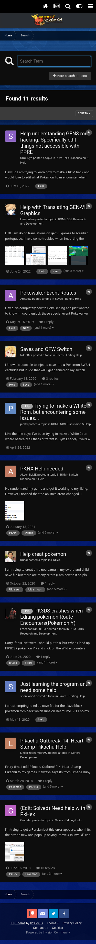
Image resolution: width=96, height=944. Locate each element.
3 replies (50, 378)
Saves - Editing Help (68, 298)
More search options (70, 76)
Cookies (57, 928)
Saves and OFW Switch (46, 349)
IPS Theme (17, 923)
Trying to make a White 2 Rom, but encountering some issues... (55, 412)
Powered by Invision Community (48, 932)
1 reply (46, 322)
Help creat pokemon (43, 554)
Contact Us (40, 928)
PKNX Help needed (41, 469)
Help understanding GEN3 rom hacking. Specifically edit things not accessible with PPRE (54, 142)
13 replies (45, 868)
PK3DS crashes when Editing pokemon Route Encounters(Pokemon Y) (51, 617)
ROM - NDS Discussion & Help (71, 424)
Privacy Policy (72, 923)
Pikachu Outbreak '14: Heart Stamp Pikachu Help (51, 744)
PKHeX (56, 560)
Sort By (84, 113)
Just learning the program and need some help (54, 687)
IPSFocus (36, 923)
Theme (53, 923)
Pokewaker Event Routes (48, 293)
